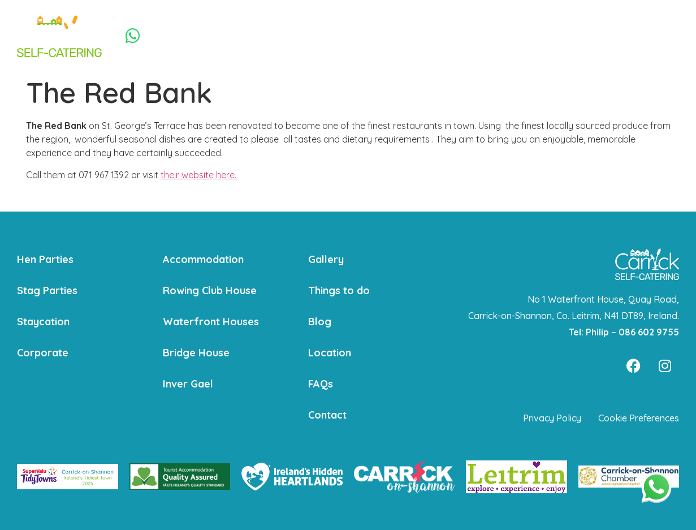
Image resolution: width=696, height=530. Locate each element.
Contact (327, 414)
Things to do (542, 36)
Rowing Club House (210, 290)
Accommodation (468, 35)
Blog (319, 321)
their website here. (200, 174)
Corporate (398, 36)
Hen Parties (216, 35)
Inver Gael (188, 383)
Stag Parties (283, 35)
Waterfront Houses (211, 321)
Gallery (326, 259)
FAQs (320, 383)
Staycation (345, 36)
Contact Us (601, 36)
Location (329, 352)
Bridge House (196, 352)
